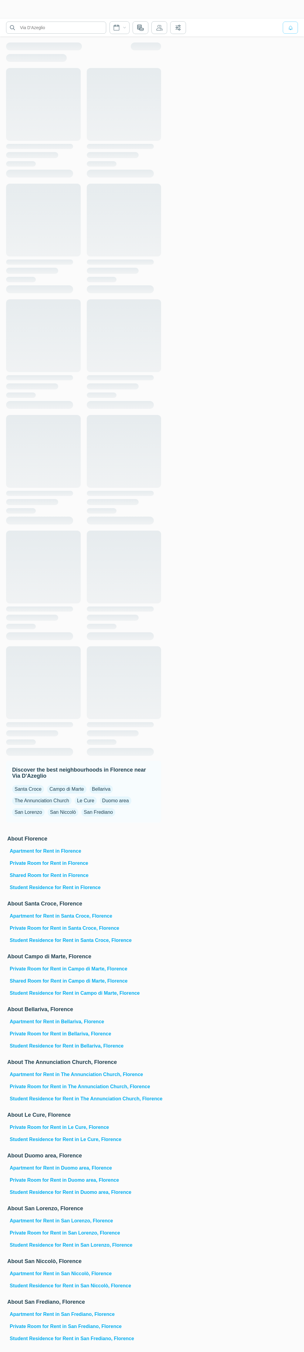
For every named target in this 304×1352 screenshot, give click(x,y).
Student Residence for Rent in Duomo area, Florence (70, 1192)
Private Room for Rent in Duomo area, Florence (64, 1180)
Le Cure (85, 800)
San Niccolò (63, 812)
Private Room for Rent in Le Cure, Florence (59, 1127)
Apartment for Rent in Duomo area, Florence (61, 1167)
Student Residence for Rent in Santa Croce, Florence (71, 940)
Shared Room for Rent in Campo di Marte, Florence (69, 980)
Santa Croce (28, 789)
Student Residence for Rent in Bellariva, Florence (66, 1045)
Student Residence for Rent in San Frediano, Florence (72, 1338)
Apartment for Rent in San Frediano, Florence (62, 1314)
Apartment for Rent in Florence (45, 851)
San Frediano (98, 812)
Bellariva (101, 789)
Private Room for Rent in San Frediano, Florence (66, 1326)
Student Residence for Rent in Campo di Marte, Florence (75, 993)
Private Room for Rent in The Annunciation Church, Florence (80, 1086)
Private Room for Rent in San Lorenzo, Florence (65, 1232)
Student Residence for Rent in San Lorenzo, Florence (71, 1245)
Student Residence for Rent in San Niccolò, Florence (70, 1285)
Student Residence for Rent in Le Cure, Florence (65, 1139)
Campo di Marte (66, 789)
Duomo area (115, 800)
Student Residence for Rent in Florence (55, 887)
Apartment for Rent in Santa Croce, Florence (61, 916)
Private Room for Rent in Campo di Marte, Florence (68, 968)
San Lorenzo (28, 812)
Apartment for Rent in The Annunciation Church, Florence (76, 1074)
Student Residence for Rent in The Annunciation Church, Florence (85, 1098)
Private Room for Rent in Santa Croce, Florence (64, 928)
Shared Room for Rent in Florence (49, 875)
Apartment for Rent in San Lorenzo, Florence (61, 1220)
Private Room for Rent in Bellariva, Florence (60, 1033)
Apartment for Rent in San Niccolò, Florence (61, 1273)
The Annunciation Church (42, 800)
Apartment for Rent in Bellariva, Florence (57, 1021)
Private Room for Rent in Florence (49, 863)
